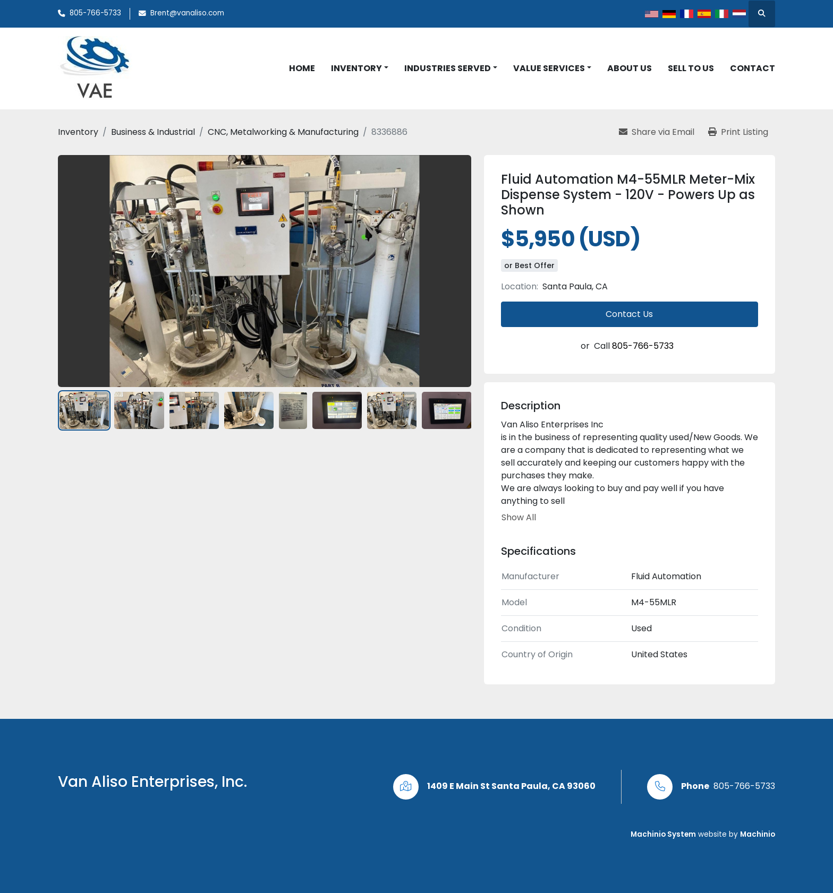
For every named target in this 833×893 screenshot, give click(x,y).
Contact (752, 68)
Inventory (356, 68)
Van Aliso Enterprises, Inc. (152, 781)
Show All (519, 517)
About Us (629, 68)
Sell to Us (691, 68)
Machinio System (663, 834)
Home (302, 68)
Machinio (757, 834)
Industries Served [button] (447, 68)
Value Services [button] (549, 68)
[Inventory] (78, 132)
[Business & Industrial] (153, 132)
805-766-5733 (95, 13)
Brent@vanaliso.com (187, 13)
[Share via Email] (656, 132)
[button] (359, 68)
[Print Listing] (738, 132)
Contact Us (629, 314)
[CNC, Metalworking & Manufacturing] (283, 132)
